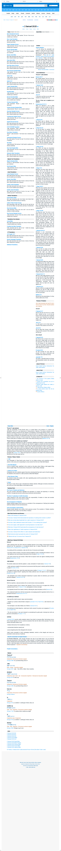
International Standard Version (14, 137)
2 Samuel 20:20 (10, 619)
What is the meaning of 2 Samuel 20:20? (17, 515)
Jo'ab (39, 367)
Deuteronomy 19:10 (14, 558)
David (9, 482)
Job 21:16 (38, 322)
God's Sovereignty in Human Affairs (15, 507)
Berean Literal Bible (11, 55)
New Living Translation (12, 39)
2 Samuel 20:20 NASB (12, 737)
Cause (37, 366)
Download (51, 69)
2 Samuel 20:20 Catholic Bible (14, 747)
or (37, 58)
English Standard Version (13, 44)
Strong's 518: (10, 702)
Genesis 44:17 (39, 77)
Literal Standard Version (12, 174)
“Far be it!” (47, 55)
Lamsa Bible (10, 221)
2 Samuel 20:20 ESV (11, 736)
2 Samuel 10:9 (47, 563)
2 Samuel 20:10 (39, 337)
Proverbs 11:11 (21, 613)
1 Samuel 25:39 (39, 260)
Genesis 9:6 (49, 589)
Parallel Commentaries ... (12, 648)
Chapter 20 (12, 19)
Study (31, 29)
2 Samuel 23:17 (39, 311)
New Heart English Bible (12, 148)
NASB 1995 (9, 76)
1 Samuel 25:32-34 (20, 577)
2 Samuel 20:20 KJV (11, 739)
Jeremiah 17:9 (39, 357)
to (49, 56)
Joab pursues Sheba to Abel (43, 387)
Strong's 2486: (10, 660)
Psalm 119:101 (40, 554)
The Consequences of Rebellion (14, 501)
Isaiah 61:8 (12, 609)
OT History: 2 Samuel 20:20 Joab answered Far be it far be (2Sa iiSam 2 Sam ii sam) (26, 749)
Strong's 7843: (10, 728)
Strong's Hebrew (11, 694)
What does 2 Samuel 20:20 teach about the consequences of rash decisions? (26, 527)
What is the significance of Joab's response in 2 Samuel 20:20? (22, 529)
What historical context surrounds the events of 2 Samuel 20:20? (23, 534)
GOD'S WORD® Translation (13, 127)
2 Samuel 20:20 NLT (11, 734)
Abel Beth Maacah (12, 464)
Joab (53, 55)
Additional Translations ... (12, 244)
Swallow (43, 367)
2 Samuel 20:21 (33, 605)
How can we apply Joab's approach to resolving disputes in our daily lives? (25, 524)
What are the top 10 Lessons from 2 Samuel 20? (20, 536)
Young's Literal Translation (13, 184)
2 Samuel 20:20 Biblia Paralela (14, 742)
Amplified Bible (10, 91)
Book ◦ (48, 426)
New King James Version (13, 65)
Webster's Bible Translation (13, 153)
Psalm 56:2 (40, 601)
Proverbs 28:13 (39, 350)
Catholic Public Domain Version (14, 203)
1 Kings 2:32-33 (39, 146)
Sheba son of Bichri (12, 470)
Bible (4, 19)
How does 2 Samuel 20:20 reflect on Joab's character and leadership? (24, 531)
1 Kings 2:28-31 (39, 186)
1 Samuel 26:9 (39, 119)
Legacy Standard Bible (12, 86)
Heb (38, 29)
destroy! (41, 58)
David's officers (40, 391)
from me (47, 56)
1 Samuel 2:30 (24, 547)
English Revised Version (12, 121)
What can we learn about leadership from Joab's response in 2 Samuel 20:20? (26, 520)
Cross (27, 29)
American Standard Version (13, 111)
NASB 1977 (9, 81)
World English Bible (11, 166)
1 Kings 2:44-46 (39, 210)
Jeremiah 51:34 (33, 601)
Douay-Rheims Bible (11, 197)
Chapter (52, 426)
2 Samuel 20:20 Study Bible (13, 741)
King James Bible (11, 60)
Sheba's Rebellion (40, 47)
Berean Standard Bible (12, 49)
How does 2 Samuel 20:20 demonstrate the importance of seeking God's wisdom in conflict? (29, 517)
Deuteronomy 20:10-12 (41, 104)
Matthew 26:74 (46, 438)
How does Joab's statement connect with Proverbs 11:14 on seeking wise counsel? (27, 522)
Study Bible (10, 426)
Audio (23, 29)
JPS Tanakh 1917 (11, 234)
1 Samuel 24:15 (39, 286)
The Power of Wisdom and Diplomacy (15, 490)
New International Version (13, 34)
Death (40, 366)
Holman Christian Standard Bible (14, 107)
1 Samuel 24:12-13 (40, 274)
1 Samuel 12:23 (39, 85)
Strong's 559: (10, 677)
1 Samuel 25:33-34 (40, 230)
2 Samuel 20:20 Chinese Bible (14, 744)
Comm (34, 29)
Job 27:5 (38, 94)
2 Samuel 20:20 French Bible (13, 745)
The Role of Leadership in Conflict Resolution (17, 496)
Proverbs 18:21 (15, 567)
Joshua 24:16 (17, 547)
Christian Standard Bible (12, 102)
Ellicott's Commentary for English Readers (17, 636)
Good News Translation (12, 132)
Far (53, 366)
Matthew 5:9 (38, 294)
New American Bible (11, 208)
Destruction (49, 366)
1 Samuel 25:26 (39, 247)
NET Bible (9, 142)
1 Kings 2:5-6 (39, 168)
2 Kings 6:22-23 (39, 128)
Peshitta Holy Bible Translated (14, 226)
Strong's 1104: (10, 711)
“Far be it (42, 56)
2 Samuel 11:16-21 (41, 570)
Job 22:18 (38, 328)
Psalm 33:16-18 (11, 573)
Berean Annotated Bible (12, 97)
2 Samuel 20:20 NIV (11, 733)
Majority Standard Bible (12, 161)
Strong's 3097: (10, 669)
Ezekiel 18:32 (17, 452)
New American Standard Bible (14, 70)
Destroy (44, 366)
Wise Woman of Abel (13, 476)
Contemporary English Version (14, 116)
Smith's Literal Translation (13, 189)
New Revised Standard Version (14, 213)
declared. (38, 56)
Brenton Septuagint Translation (14, 239)
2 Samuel (7, 19)
